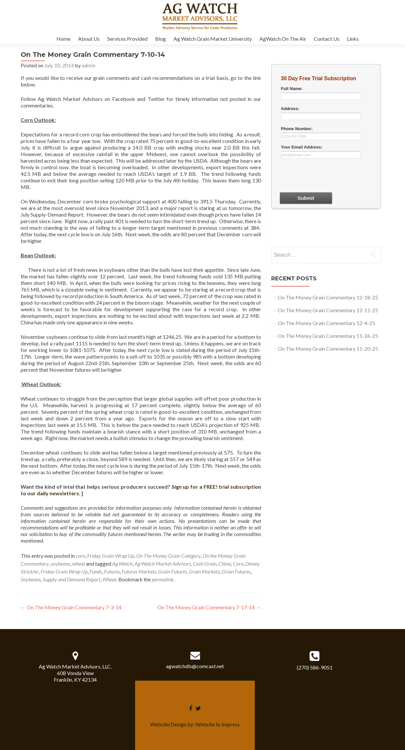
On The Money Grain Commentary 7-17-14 (209, 607)
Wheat (109, 579)
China (224, 563)
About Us (89, 38)
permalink (162, 579)
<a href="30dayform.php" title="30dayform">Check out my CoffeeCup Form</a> (326, 154)
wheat (78, 563)
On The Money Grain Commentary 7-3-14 (71, 607)
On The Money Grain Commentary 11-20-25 (328, 348)
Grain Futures (172, 571)
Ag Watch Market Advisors (162, 563)
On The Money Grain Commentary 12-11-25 (328, 310)
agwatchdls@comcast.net (195, 666)
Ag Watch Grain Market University (212, 38)
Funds (96, 571)
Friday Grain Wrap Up (110, 555)
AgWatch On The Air (282, 38)
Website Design (168, 724)
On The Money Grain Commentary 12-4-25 (326, 323)
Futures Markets (139, 571)
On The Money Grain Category (168, 555)
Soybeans (31, 579)
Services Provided (127, 38)
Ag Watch (122, 563)
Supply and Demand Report (71, 579)
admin (88, 65)
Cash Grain (204, 563)
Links (353, 38)
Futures (112, 571)
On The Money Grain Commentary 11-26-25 (328, 336)
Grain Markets (204, 571)
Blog (160, 38)
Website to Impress (217, 724)
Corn (238, 563)
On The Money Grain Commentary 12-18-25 (328, 297)
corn (80, 555)
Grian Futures (236, 571)
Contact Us (326, 38)
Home (63, 38)
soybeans (60, 563)
